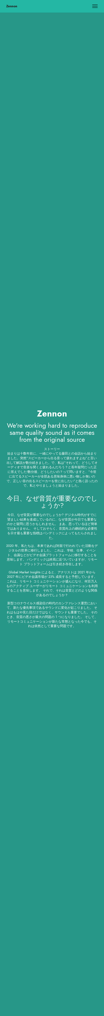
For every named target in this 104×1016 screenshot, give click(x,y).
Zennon (11, 6)
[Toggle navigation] (95, 6)
